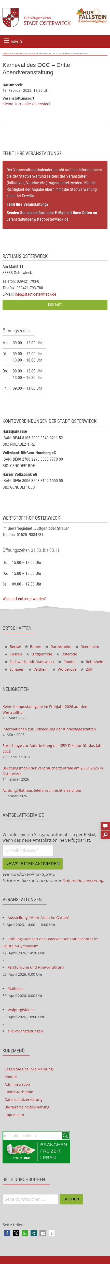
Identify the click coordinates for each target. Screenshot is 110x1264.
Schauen (14, 669)
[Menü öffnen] (6, 41)
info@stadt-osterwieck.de (35, 294)
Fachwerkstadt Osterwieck (29, 661)
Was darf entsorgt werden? (25, 598)
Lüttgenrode (39, 654)
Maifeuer (15, 988)
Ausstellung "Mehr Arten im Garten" (39, 917)
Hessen (13, 654)
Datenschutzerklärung (83, 880)
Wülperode (65, 669)
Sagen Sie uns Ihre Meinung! (29, 1069)
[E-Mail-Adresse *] (28, 850)
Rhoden (67, 661)
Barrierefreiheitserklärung (27, 1107)
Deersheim (87, 646)
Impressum (14, 1114)
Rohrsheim (92, 661)
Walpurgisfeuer (21, 1009)
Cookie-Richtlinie (19, 1091)
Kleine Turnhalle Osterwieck (27, 103)
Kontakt (55, 305)
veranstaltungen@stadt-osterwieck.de (37, 219)
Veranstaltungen (24, 53)
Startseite (8, 53)
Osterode (66, 654)
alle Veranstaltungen (25, 1031)
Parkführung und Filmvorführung (36, 967)
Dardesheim (58, 646)
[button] (7, 1233)
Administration (17, 1084)
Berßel (13, 646)
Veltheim (39, 669)
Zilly (87, 669)
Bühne (33, 646)
